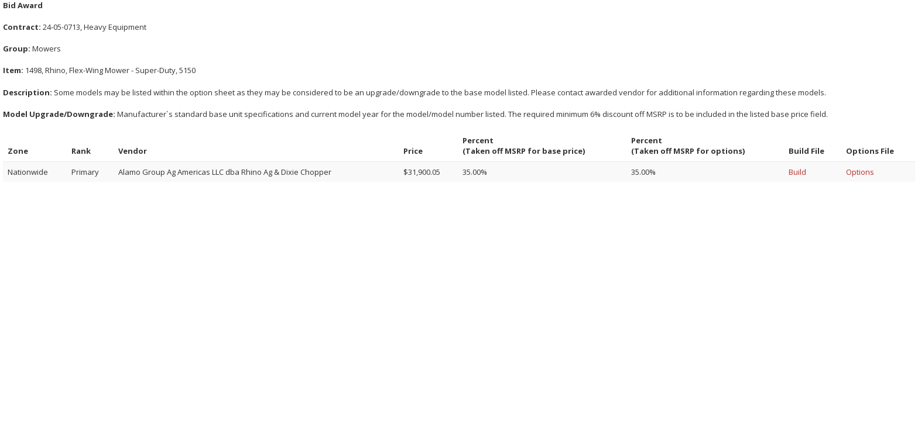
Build (797, 172)
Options (860, 172)
